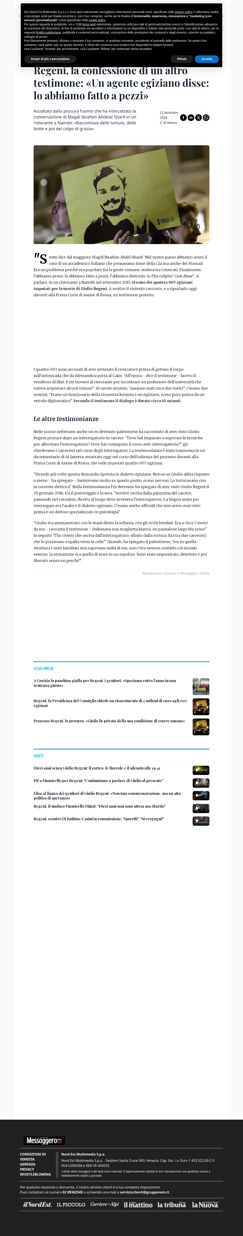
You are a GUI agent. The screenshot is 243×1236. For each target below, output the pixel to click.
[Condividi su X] (198, 117)
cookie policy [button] (97, 20)
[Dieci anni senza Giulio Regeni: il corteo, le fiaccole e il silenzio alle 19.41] (97, 768)
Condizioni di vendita (33, 1157)
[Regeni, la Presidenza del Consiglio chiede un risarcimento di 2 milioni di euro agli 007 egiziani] (111, 703)
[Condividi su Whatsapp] (206, 117)
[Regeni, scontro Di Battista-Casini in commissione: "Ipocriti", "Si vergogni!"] (99, 818)
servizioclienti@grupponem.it (144, 1192)
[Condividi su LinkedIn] (191, 117)
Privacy (27, 1169)
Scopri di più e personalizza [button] (50, 59)
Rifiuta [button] (182, 59)
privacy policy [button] (183, 12)
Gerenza (27, 1164)
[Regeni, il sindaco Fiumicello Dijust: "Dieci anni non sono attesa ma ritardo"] (100, 806)
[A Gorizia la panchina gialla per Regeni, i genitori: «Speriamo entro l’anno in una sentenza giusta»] (111, 683)
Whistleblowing (35, 1174)
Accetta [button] (206, 59)
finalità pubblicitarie (48, 32)
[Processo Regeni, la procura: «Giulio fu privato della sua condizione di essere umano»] (109, 721)
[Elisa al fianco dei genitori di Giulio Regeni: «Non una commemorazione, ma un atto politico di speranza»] (111, 796)
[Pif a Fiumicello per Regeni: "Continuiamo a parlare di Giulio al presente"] (98, 780)
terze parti (89, 24)
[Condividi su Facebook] (183, 117)
